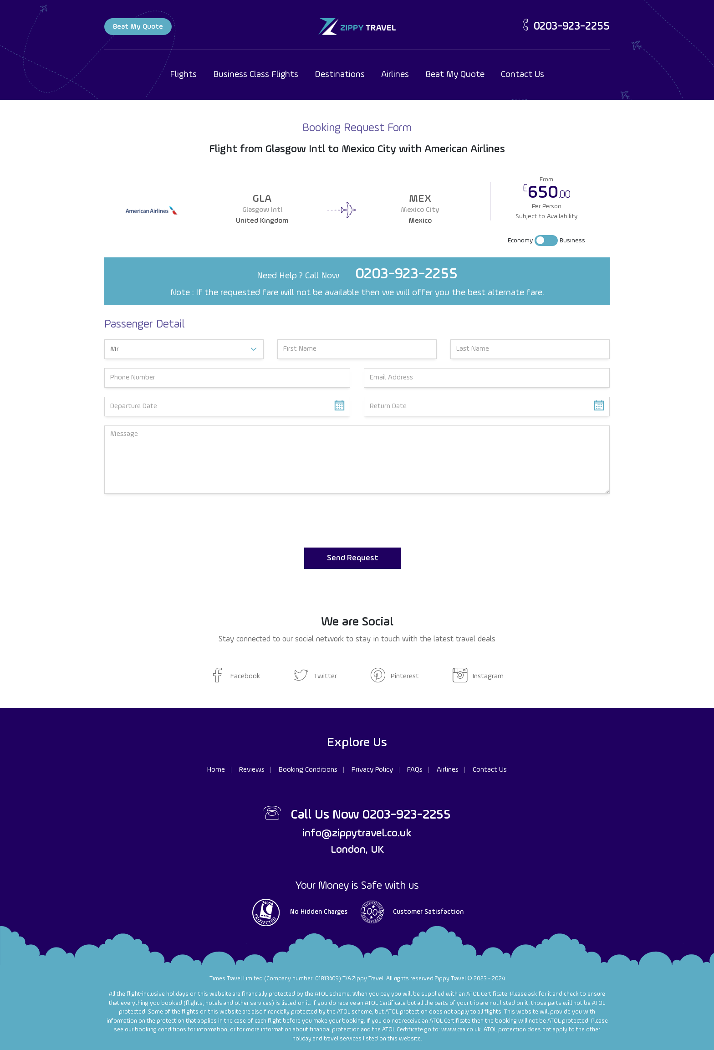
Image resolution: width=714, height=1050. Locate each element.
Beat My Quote (138, 27)
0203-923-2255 (565, 26)
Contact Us (522, 74)
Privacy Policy (372, 769)
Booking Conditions (308, 769)
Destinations (340, 74)
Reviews (252, 769)
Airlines (395, 74)
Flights (183, 74)
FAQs (415, 769)
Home (216, 769)
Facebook (235, 676)
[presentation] (173, 520)
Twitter (315, 676)
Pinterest (395, 676)
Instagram (478, 676)
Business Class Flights (255, 74)
